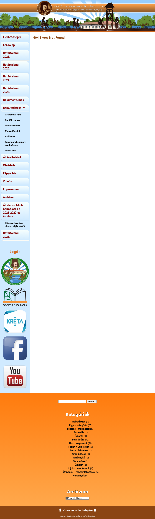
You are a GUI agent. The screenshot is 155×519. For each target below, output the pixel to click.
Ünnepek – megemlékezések (79, 472)
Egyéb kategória (78, 425)
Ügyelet (78, 464)
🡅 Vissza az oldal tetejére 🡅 (78, 510)
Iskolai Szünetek (79, 450)
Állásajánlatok (12, 157)
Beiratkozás (78, 421)
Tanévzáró (79, 461)
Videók (7, 181)
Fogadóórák (79, 439)
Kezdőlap (9, 45)
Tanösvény (10, 151)
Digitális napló (12, 120)
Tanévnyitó (79, 457)
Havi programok (78, 443)
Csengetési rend (13, 115)
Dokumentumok (13, 100)
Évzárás (79, 436)
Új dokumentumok (78, 468)
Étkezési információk (79, 428)
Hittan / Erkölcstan (78, 446)
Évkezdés (79, 432)
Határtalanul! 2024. (11, 78)
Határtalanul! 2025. (11, 66)
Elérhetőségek (12, 37)
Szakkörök (10, 136)
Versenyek (79, 475)
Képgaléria (10, 173)
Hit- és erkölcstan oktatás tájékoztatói (15, 225)
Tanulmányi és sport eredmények (15, 144)
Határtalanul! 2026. (11, 55)
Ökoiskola (9, 165)
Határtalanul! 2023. (11, 90)
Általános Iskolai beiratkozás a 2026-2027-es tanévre (13, 211)
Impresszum (11, 189)
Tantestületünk (12, 126)
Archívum (9, 197)
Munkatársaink (12, 131)
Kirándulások (79, 454)
